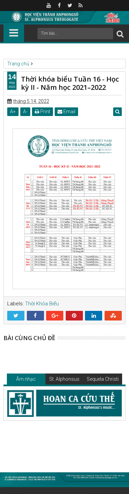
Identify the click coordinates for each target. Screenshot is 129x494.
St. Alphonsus (64, 379)
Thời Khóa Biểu (42, 304)
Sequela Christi (103, 379)
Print (42, 111)
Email (66, 111)
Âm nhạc (26, 379)
